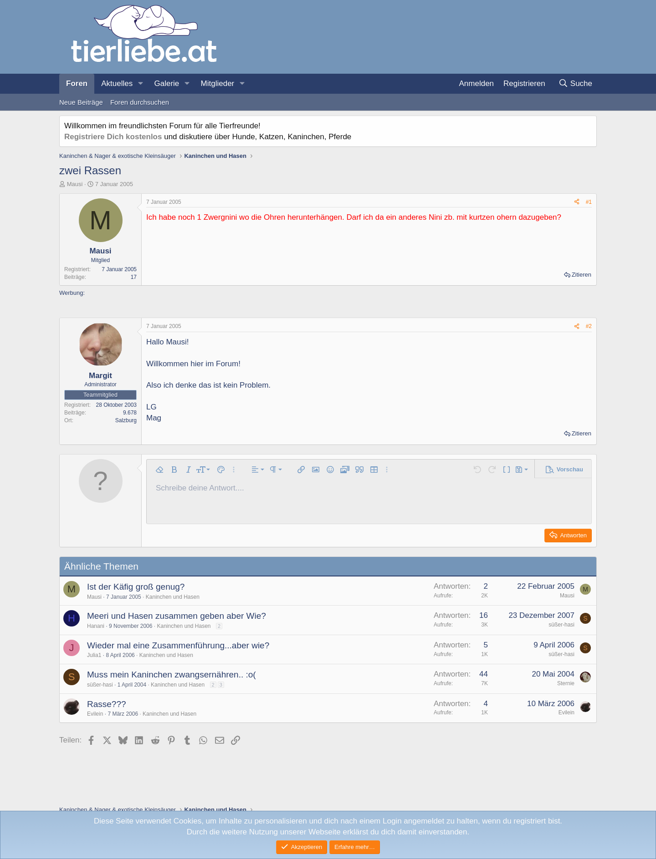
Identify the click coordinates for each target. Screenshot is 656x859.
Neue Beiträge (81, 102)
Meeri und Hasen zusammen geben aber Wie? (176, 616)
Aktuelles (117, 83)
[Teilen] (577, 202)
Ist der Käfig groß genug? (135, 586)
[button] (140, 84)
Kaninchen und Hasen (173, 597)
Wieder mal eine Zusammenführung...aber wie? (178, 645)
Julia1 (94, 655)
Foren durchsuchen (139, 102)
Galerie (166, 83)
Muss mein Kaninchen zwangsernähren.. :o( (171, 674)
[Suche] (575, 84)
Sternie (565, 683)
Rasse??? (106, 704)
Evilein (95, 714)
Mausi (75, 184)
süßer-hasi (561, 625)
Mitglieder (218, 83)
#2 (589, 326)
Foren (76, 83)
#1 (589, 202)
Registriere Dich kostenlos (113, 136)
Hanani (95, 626)
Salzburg (126, 420)
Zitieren (581, 274)
